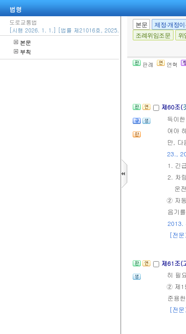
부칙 (22, 52)
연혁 (167, 64)
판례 (143, 64)
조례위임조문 (153, 35)
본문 (22, 42)
